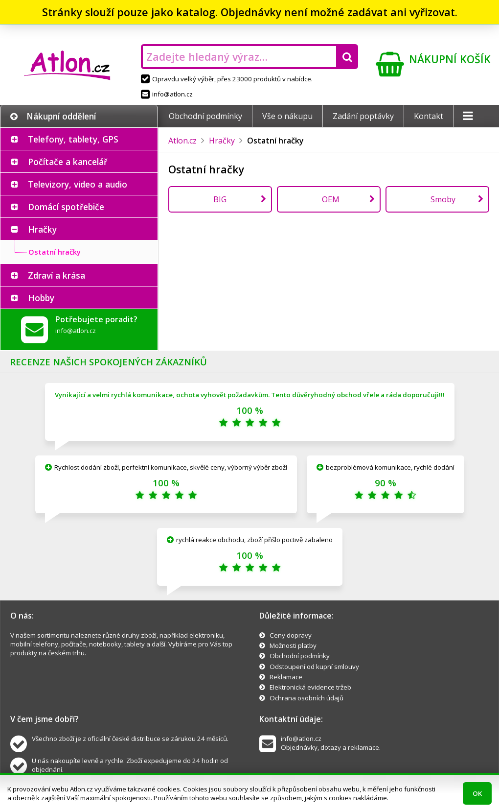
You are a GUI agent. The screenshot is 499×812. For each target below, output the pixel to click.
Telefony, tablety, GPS (73, 139)
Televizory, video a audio (77, 184)
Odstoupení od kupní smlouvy (314, 666)
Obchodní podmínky (205, 116)
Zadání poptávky (363, 116)
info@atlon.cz (167, 94)
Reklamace (286, 676)
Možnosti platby (293, 645)
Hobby (41, 298)
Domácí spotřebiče (66, 207)
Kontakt (428, 116)
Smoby (443, 199)
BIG (220, 199)
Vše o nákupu (287, 116)
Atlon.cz (182, 140)
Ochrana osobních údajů (306, 697)
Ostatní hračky (54, 252)
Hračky (42, 229)
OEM (331, 199)
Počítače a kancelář (67, 161)
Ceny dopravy (291, 635)
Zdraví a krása (56, 275)
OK (477, 793)
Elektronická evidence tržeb (310, 687)
